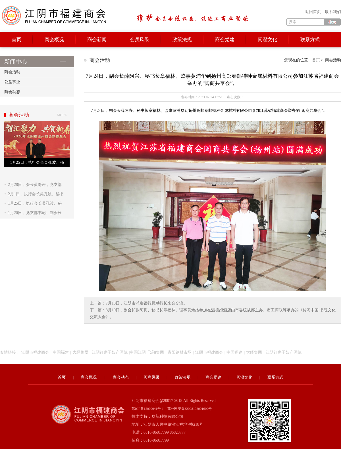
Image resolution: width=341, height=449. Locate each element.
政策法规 (182, 39)
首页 (16, 39)
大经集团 (80, 352)
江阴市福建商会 (35, 352)
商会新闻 (97, 39)
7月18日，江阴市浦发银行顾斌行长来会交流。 (146, 303)
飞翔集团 (156, 352)
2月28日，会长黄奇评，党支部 (35, 184)
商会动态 (12, 92)
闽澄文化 (267, 39)
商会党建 (224, 39)
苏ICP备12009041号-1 (148, 409)
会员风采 (139, 39)
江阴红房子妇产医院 (110, 352)
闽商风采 (151, 377)
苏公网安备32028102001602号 (189, 409)
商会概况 (54, 39)
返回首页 (313, 12)
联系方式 (310, 39)
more (62, 115)
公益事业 (12, 82)
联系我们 (333, 12)
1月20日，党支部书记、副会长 (35, 213)
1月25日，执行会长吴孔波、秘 (35, 203)
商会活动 (12, 72)
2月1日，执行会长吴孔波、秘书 (36, 194)
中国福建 (61, 352)
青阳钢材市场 (180, 352)
